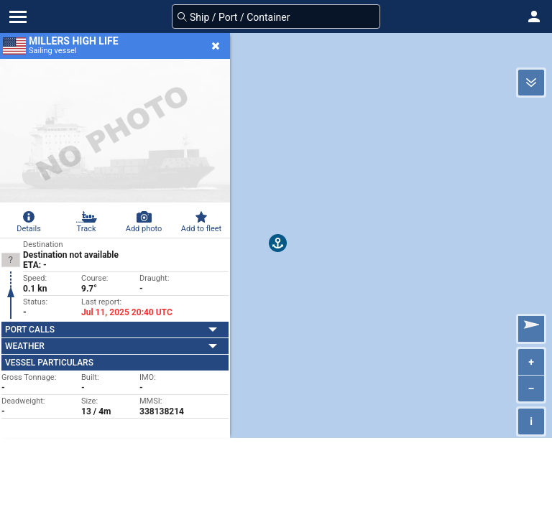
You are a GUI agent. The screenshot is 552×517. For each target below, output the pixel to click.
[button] (534, 16)
